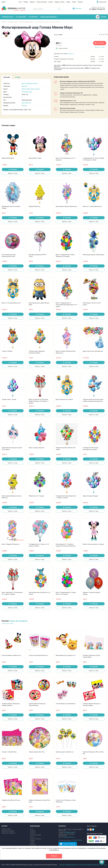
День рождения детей (29, 83)
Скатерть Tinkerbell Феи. (9, 752)
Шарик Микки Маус (8, 158)
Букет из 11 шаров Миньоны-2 (92, 206)
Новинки (26, 2)
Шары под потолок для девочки (93, 351)
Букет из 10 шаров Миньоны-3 (11, 303)
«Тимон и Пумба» (7, 351)
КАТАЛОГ (5, 826)
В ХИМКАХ (70, 53)
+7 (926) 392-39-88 (76, 840)
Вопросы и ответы (59, 2)
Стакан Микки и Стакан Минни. (66, 703)
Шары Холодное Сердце (90, 496)
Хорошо (54, 856)
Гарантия (32, 2)
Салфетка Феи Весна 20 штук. (11, 800)
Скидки (68, 2)
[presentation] (7, 77)
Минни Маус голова (35, 158)
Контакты (80, 2)
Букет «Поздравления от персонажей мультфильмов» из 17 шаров (66, 304)
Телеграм (78, 8)
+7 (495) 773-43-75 (97, 9)
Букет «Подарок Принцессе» (10, 544)
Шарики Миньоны (34, 206)
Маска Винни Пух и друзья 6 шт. (66, 655)
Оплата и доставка (42, 2)
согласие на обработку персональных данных (92, 864)
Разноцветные (27, 92)
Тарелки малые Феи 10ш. (37, 752)
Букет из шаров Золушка (36, 447)
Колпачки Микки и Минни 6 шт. (12, 655)
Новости (50, 2)
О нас (20, 2)
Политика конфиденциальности (68, 864)
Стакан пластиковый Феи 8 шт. (38, 655)
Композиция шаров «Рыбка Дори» (93, 254)
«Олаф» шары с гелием (9, 399)
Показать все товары (7, 623)
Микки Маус (26, 89)
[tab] (7, 77)
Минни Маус (35, 89)
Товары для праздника (8, 833)
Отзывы (74, 2)
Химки (3, 2)
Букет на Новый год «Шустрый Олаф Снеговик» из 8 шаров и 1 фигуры (39, 401)
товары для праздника (18, 621)
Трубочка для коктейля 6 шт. (65, 752)
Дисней (24, 86)
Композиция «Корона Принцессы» (66, 206)
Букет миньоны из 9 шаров (64, 399)
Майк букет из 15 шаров (36, 496)
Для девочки (26, 103)
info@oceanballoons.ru (68, 837)
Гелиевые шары (6, 829)
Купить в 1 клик (100, 47)
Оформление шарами (8, 831)
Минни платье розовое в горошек (93, 544)
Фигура (24, 105)
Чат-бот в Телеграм (69, 844)
